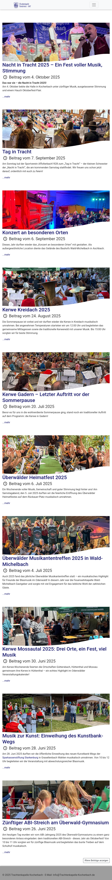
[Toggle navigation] (94, 5)
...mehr (6, 96)
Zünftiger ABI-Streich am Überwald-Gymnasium (55, 823)
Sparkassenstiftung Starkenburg (20, 757)
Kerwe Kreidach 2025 (26, 310)
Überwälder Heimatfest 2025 (34, 477)
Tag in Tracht (16, 152)
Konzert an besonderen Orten (35, 232)
